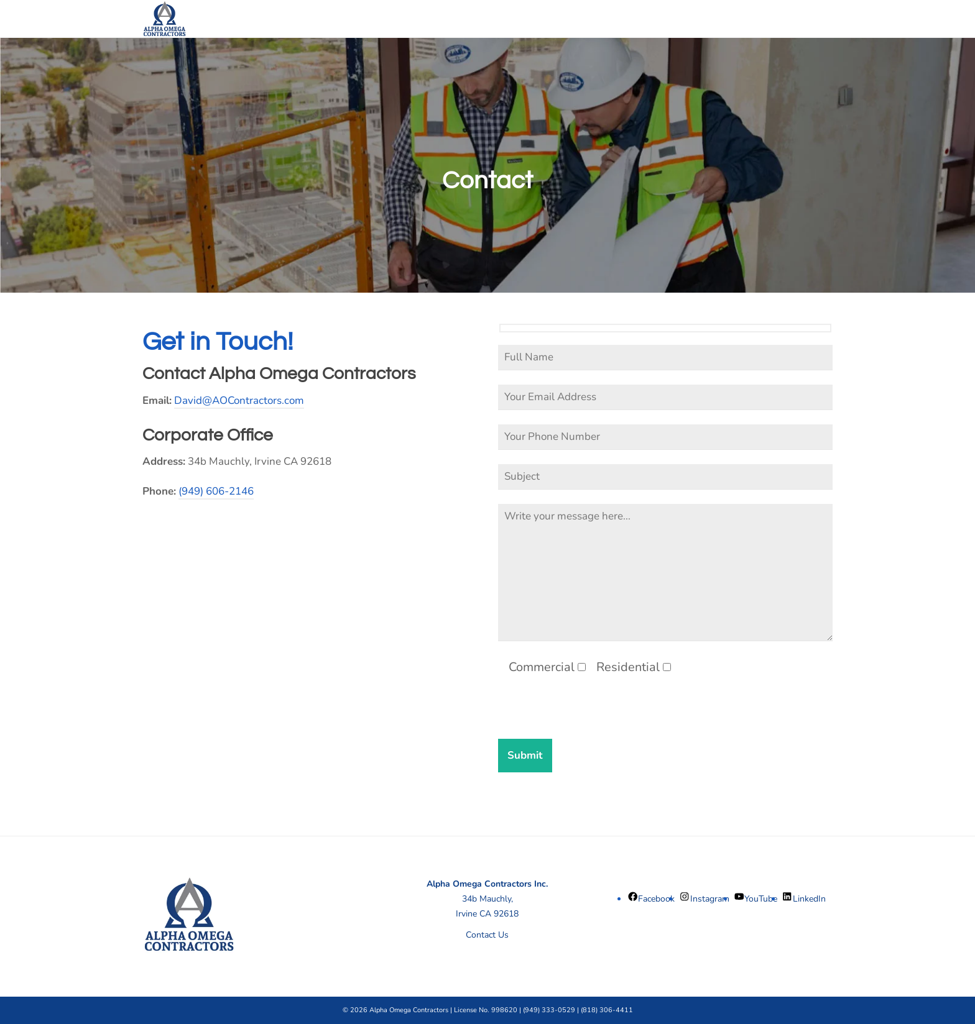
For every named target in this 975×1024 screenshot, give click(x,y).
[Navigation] (817, 18)
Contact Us (487, 935)
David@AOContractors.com (239, 400)
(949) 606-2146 (216, 491)
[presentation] (592, 714)
